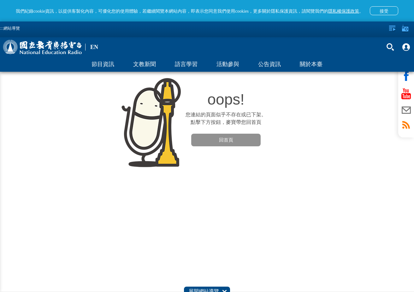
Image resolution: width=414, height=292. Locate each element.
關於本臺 (311, 64)
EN (94, 47)
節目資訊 (103, 64)
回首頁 (226, 140)
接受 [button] (384, 11)
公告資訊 (269, 64)
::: (1, 28)
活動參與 (227, 64)
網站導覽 (11, 28)
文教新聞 (144, 64)
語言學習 (186, 64)
